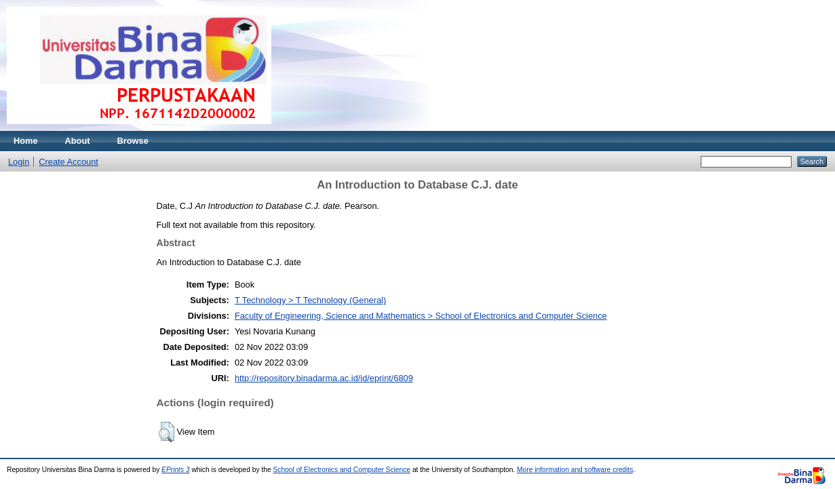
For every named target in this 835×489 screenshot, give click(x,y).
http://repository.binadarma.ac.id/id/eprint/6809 (324, 378)
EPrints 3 (175, 469)
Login (18, 162)
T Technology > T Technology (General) (310, 300)
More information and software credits (575, 469)
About (77, 141)
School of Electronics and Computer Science (342, 469)
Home (26, 141)
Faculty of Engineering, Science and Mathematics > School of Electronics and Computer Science (421, 316)
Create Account (68, 162)
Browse (133, 141)
